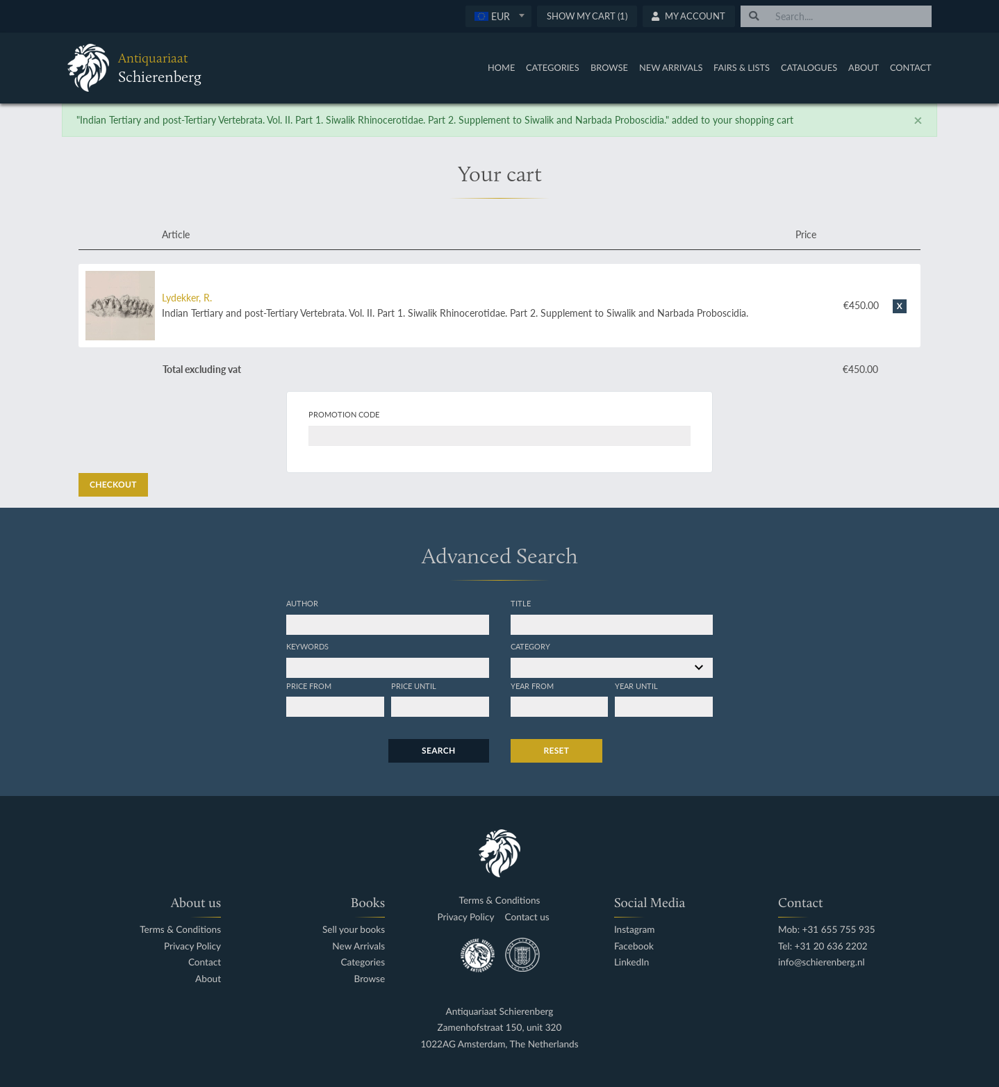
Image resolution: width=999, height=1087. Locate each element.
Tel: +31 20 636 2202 (823, 946)
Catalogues (809, 67)
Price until (413, 685)
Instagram (634, 929)
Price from (308, 685)
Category (530, 646)
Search (438, 750)
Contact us (527, 917)
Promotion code (343, 414)
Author (302, 602)
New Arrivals (671, 67)
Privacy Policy (192, 946)
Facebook (634, 946)
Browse (609, 67)
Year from (532, 685)
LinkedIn (631, 962)
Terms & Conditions (180, 929)
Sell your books (353, 929)
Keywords (307, 646)
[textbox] (498, 16)
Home (501, 67)
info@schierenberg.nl (821, 962)
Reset (557, 750)
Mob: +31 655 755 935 (826, 929)
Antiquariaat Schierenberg (500, 1011)
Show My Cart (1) (587, 16)
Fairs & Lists (741, 67)
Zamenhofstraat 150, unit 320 (500, 1027)
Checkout (113, 484)
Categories (552, 67)
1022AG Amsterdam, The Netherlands (499, 1044)
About (863, 67)
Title (521, 602)
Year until (636, 685)
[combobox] (498, 16)
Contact (911, 67)
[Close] (918, 120)
